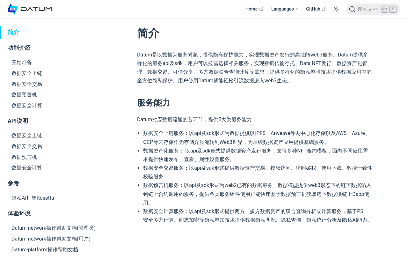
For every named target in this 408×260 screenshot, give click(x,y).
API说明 (18, 121)
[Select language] (284, 9)
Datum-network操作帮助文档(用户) (51, 239)
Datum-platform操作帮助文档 (44, 250)
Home (254, 9)
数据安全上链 (26, 73)
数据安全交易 (26, 84)
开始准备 (21, 62)
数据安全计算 (26, 105)
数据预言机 (24, 95)
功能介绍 (19, 48)
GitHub (316, 9)
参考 (13, 183)
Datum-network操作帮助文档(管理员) (53, 228)
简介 (13, 32)
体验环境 (19, 213)
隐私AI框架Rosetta (32, 198)
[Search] (373, 9)
